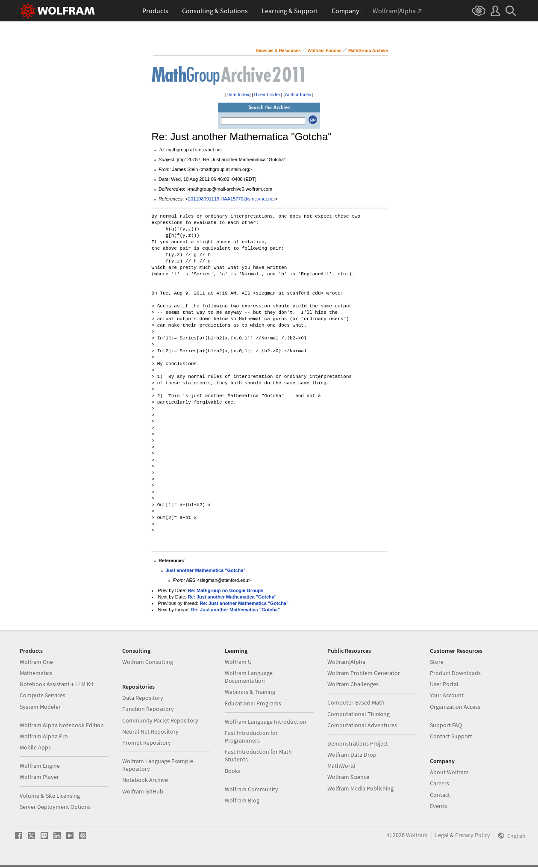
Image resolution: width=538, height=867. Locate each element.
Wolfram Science (348, 777)
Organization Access (455, 707)
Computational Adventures (362, 725)
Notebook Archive (145, 780)
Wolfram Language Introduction (265, 721)
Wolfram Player (39, 777)
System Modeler (40, 707)
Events (438, 806)
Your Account (447, 695)
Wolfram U (238, 662)
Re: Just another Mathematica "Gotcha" (232, 596)
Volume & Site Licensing (50, 795)
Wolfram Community (251, 789)
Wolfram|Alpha (346, 662)
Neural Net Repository (150, 731)
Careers (439, 783)
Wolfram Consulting (147, 662)
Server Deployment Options (55, 807)
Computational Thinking (358, 714)
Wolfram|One (36, 662)
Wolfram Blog (242, 800)
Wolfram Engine (40, 766)
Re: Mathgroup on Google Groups (225, 590)
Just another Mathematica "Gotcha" (206, 570)
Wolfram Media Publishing (360, 788)
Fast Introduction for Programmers (251, 736)
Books (233, 771)
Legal (442, 835)
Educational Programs (253, 703)
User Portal (444, 684)
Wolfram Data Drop (351, 754)
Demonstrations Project (357, 743)
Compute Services (42, 695)
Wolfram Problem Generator (363, 673)
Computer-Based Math (356, 702)
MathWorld (341, 766)
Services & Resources (278, 50)
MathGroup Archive (368, 50)
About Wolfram (449, 772)
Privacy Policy (472, 835)
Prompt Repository (146, 742)
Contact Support (451, 736)
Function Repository (148, 709)
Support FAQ (446, 725)
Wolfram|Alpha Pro (44, 736)
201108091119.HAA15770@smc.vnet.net (231, 198)
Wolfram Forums (324, 50)
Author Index (298, 94)
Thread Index (267, 94)
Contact (440, 795)
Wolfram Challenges (353, 684)
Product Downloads (455, 673)
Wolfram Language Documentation (249, 676)
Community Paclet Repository (160, 720)
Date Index (237, 94)
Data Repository (142, 698)
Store (437, 662)
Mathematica (36, 673)
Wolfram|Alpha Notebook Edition (62, 725)
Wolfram (417, 835)
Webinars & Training (250, 692)
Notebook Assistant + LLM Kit (57, 684)
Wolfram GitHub (142, 791)
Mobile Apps (35, 747)
